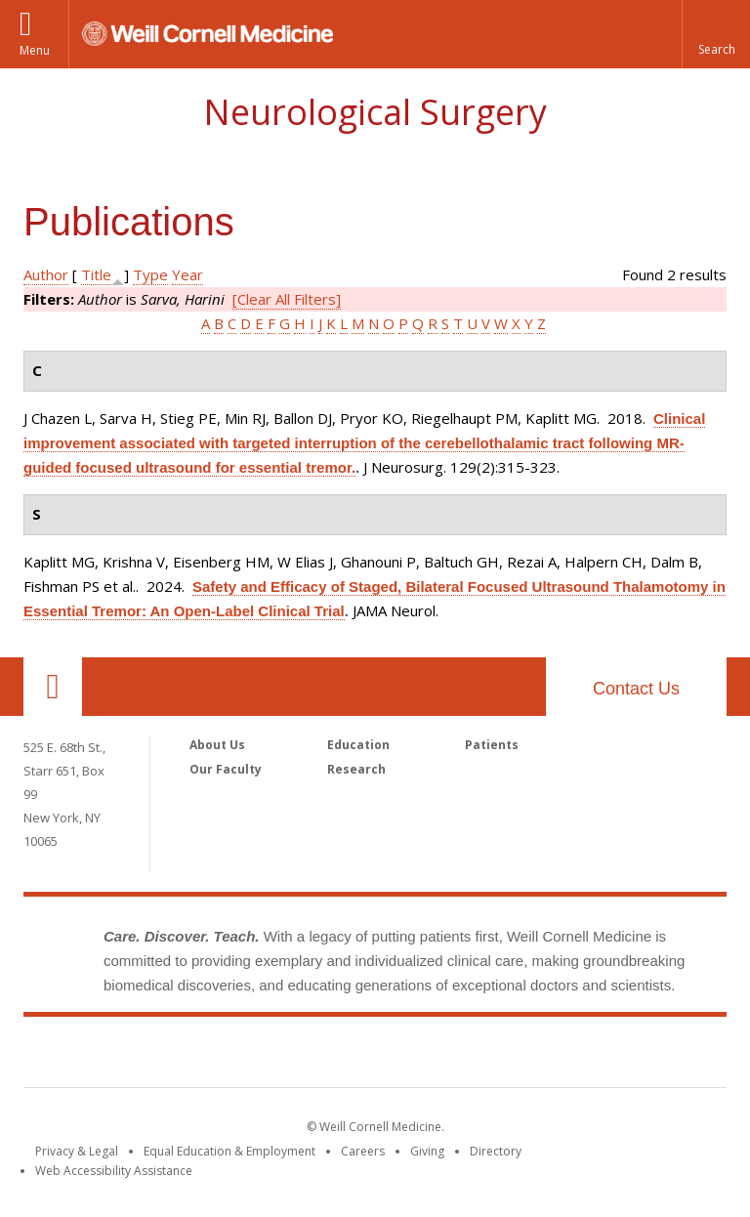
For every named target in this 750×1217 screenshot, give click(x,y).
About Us (217, 744)
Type (150, 274)
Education (358, 744)
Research (356, 769)
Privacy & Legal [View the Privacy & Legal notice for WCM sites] (76, 1151)
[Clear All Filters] (286, 299)
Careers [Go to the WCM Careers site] (363, 1151)
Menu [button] (35, 50)
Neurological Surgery (375, 112)
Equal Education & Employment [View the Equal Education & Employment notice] (229, 1151)
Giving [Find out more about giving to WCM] (427, 1151)
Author (45, 274)
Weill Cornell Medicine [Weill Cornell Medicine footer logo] (375, 1056)
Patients (492, 744)
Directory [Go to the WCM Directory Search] (495, 1151)
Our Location (52, 686)
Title (96, 274)
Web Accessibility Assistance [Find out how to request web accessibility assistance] (113, 1170)
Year (187, 274)
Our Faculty (225, 769)
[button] (716, 34)
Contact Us (636, 688)
